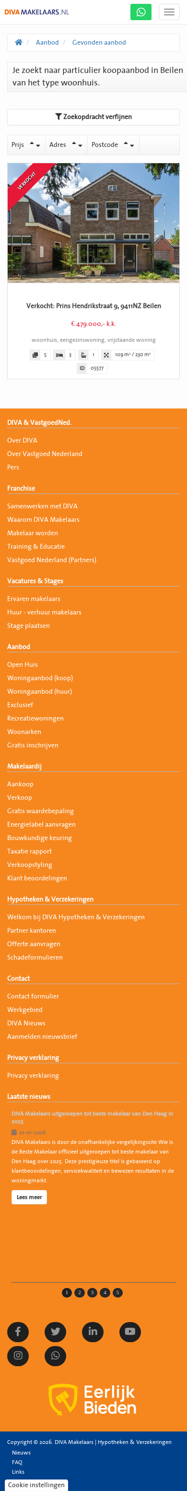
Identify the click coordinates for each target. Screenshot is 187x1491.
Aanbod (18, 647)
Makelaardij (24, 766)
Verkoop (19, 797)
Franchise (21, 488)
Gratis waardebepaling (40, 811)
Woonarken (24, 732)
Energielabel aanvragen (41, 824)
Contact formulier (33, 996)
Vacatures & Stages (35, 581)
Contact (18, 978)
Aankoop (20, 784)
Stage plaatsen (28, 626)
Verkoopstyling (29, 865)
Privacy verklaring (33, 1058)
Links (18, 1472)
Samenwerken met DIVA (42, 506)
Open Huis (22, 664)
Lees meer (29, 1197)
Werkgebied (25, 1010)
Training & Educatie (36, 546)
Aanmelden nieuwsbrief (42, 1037)
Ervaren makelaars (33, 599)
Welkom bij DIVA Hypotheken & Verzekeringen (76, 917)
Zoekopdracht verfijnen (93, 116)
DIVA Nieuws (26, 1023)
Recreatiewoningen (35, 718)
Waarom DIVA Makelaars (43, 520)
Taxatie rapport (29, 851)
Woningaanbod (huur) (39, 691)
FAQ (17, 1462)
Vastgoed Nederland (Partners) (51, 560)
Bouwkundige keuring (39, 838)
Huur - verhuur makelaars (44, 612)
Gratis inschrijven (32, 745)
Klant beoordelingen (37, 878)
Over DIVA (22, 440)
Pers (13, 467)
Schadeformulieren (35, 957)
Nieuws (21, 1452)
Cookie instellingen (36, 1485)
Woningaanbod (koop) (40, 678)
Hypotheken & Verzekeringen (50, 899)
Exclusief (20, 705)
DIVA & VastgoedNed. (39, 423)
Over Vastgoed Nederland (44, 454)
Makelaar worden (32, 533)
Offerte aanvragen (33, 944)
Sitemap (22, 1481)
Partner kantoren (31, 930)
